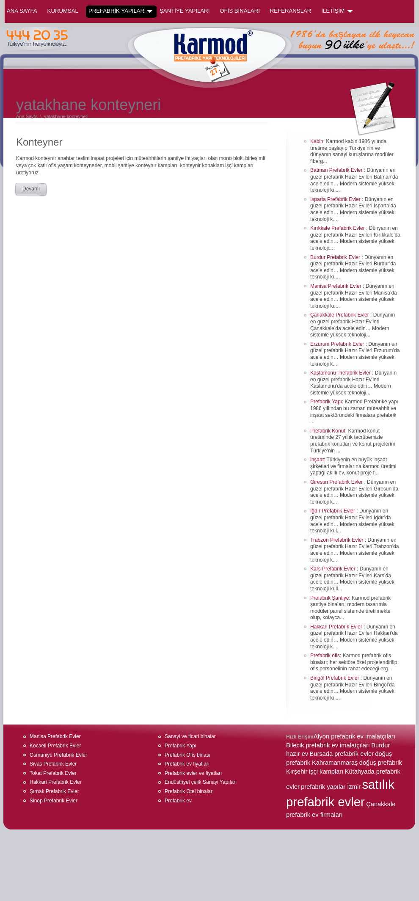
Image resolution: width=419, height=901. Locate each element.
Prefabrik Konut (327, 431)
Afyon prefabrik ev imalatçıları (354, 736)
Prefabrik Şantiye (329, 598)
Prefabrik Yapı (326, 402)
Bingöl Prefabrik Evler (335, 678)
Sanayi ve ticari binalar (190, 736)
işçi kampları (326, 771)
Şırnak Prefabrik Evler (54, 791)
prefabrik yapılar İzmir (331, 786)
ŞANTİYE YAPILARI (185, 11)
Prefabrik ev (178, 801)
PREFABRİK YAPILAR (120, 11)
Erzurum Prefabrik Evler (338, 344)
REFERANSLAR (290, 11)
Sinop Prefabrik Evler (53, 801)
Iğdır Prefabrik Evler (333, 511)
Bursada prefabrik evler (341, 753)
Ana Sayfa (22, 11)
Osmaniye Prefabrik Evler (58, 755)
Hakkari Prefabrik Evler (337, 627)
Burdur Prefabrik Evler (335, 257)
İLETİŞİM (337, 11)
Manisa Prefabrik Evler (336, 286)
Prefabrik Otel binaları (189, 791)
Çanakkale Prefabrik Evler (340, 315)
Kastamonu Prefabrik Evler (341, 373)
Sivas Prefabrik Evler (53, 764)
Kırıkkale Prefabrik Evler (338, 228)
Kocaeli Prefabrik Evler (55, 746)
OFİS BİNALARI (240, 11)
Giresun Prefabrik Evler (337, 482)
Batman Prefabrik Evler (337, 170)
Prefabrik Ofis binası (187, 755)
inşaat (317, 460)
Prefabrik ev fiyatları (187, 764)
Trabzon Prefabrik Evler (337, 540)
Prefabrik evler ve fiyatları (193, 773)
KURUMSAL (62, 11)
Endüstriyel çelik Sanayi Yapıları (201, 782)
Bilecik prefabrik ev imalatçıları (328, 745)
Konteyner (39, 142)
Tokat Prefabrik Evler (53, 773)
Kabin (316, 141)
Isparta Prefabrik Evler (336, 199)
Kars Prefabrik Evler (333, 569)
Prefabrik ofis (325, 656)
